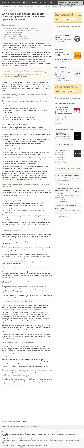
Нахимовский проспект (62, 156)
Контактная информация (19, 426)
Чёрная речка (68, 136)
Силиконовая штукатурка (13, 32)
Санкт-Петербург (61, 71)
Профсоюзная (59, 157)
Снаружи (20, 6)
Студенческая (59, 113)
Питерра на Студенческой (64, 129)
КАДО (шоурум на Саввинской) (66, 103)
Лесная (63, 78)
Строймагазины (46, 2)
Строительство (6, 6)
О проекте (5, 426)
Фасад (11, 10)
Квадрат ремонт (61, 67)
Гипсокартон (29, 6)
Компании (34, 2)
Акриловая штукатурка (12, 34)
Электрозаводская (60, 41)
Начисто (69, 6)
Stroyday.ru (5, 435)
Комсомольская (64, 58)
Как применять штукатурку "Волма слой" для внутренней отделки (67, 179)
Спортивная (63, 111)
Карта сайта (34, 426)
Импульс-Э (59, 49)
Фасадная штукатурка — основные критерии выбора (19, 28)
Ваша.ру (11, 2)
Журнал (26, 2)
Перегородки (47, 6)
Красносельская (60, 59)
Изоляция (38, 6)
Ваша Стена (5, 10)
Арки (14, 6)
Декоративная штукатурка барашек (16, 36)
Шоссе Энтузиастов (65, 39)
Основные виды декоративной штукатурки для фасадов (20, 30)
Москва (58, 35)
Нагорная (62, 154)
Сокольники (68, 59)
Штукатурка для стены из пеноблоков (17, 38)
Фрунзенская (68, 113)
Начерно (62, 6)
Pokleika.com (59, 32)
